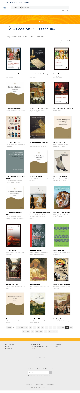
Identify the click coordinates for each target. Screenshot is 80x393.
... (13, 329)
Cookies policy (50, 387)
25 (41, 333)
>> (50, 375)
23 (32, 333)
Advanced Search (62, 11)
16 (54, 329)
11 (34, 329)
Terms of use (29, 387)
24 (37, 333)
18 (63, 329)
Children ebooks (69, 17)
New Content (9, 17)
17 (59, 329)
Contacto (58, 347)
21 (24, 333)
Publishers (44, 17)
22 (28, 333)
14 (46, 329)
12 (38, 329)
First (9, 329)
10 (30, 329)
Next (55, 333)
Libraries (56, 17)
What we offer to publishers (38, 349)
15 (50, 329)
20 (71, 329)
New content (9, 347)
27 (50, 333)
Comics (40, 21)
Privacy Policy (48, 378)
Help (56, 349)
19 (67, 329)
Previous (20, 329)
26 (45, 333)
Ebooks (20, 17)
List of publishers (35, 347)
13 (42, 329)
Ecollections (32, 17)
